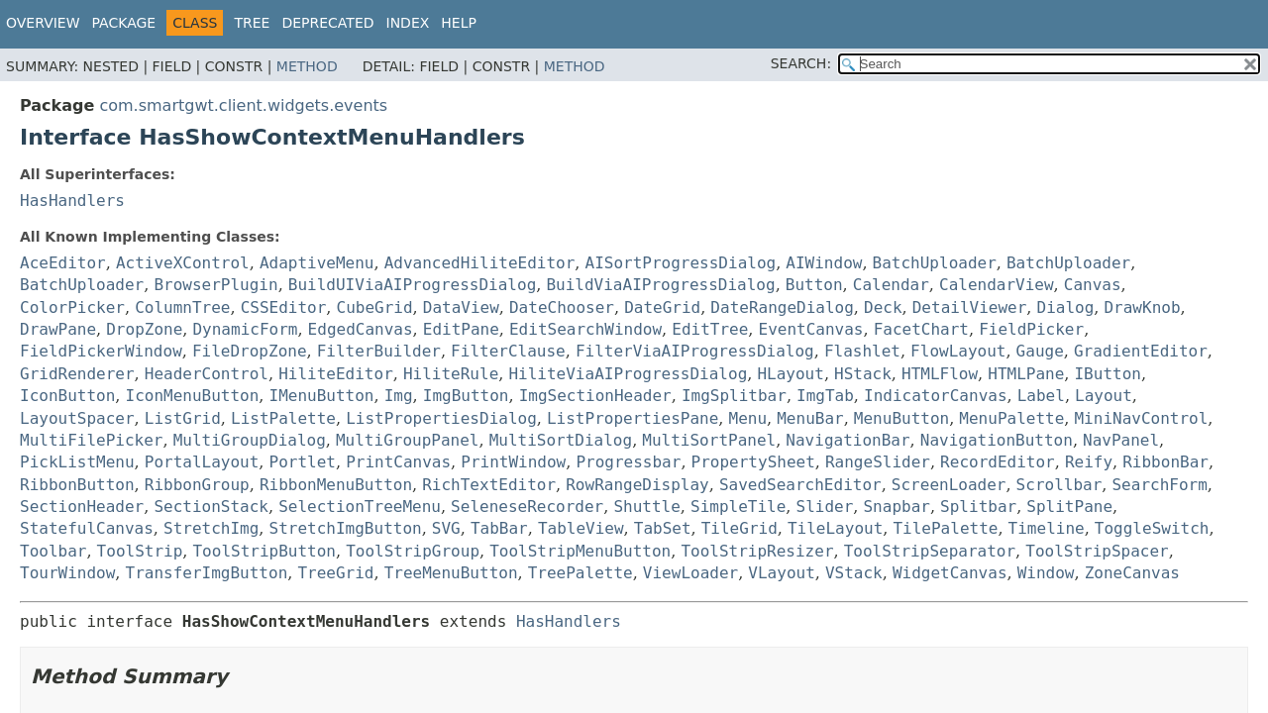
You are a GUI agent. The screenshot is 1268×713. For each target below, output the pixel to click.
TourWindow (67, 572)
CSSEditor (284, 307)
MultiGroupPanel (407, 440)
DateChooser (561, 307)
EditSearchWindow (585, 329)
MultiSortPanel (709, 440)
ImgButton (466, 395)
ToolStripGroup (412, 551)
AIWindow (824, 263)
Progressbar (628, 462)
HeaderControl (206, 373)
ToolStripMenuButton (580, 551)
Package (124, 23)
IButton (1107, 373)
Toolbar (53, 551)
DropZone (144, 329)
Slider (825, 506)
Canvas (1092, 284)
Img (398, 395)
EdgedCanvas (360, 329)
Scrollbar (1059, 484)
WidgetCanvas (950, 572)
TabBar (499, 528)
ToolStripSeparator (929, 551)
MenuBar (810, 418)
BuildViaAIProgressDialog (660, 284)
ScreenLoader (949, 484)
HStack (863, 373)
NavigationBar (847, 440)
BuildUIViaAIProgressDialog (412, 284)
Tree (251, 23)
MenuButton (901, 418)
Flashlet (862, 351)
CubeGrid (375, 307)
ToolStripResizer (757, 551)
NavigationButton (996, 440)
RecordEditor (997, 462)
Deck (883, 307)
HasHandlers (72, 200)
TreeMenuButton (451, 572)
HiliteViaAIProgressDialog (627, 373)
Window (1046, 572)
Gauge (1040, 351)
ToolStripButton (264, 551)
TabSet (662, 528)
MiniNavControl (1141, 418)
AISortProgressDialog (681, 263)
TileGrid (739, 528)
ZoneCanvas (1132, 572)
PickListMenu (77, 462)
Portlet (302, 462)
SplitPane (1069, 506)
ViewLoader (690, 572)
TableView (581, 528)
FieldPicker (1031, 329)
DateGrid (662, 307)
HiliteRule (450, 373)
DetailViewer (969, 307)
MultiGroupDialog (249, 440)
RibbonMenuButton (336, 484)
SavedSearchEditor (800, 484)
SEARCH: (801, 63)
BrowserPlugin (215, 284)
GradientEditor (1141, 351)
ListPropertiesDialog (441, 418)
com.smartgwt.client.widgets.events (243, 105)
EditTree (710, 329)
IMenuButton (321, 395)
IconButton (67, 395)
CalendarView (996, 284)
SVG (446, 528)
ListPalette (283, 418)
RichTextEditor (489, 484)
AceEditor (63, 263)
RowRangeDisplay (637, 484)
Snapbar (896, 506)
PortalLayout (202, 462)
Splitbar (978, 506)
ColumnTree (182, 307)
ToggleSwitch (1152, 528)
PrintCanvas (398, 462)
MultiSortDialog (561, 440)
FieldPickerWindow (101, 351)
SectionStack (211, 506)
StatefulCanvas (87, 528)
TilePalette (945, 528)
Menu (748, 418)
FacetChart (921, 329)
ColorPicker (72, 307)
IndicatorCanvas (935, 395)
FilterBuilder (379, 351)
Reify (1088, 462)
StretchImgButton (345, 528)
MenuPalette (1011, 418)
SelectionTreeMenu (359, 506)
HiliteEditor (335, 373)
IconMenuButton (193, 395)
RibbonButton (77, 484)
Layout (1103, 395)
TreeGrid (335, 572)
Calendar (891, 284)
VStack (854, 572)
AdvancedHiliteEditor (480, 263)
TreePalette (580, 572)
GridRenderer (77, 373)
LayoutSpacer (77, 418)
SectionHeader (82, 506)
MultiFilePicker (91, 440)
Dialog (1066, 307)
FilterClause (508, 351)
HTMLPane (1026, 373)
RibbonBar (1165, 462)
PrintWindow (513, 462)
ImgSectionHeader (595, 395)
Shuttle (646, 506)
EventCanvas (811, 329)
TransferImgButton (207, 572)
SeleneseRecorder (527, 506)
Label (1041, 395)
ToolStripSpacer (1097, 551)
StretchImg (211, 528)
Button (814, 284)
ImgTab (825, 395)
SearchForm (1159, 484)
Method (307, 66)
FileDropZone (249, 351)
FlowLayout (957, 351)
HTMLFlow (939, 373)
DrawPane (58, 329)
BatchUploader (935, 263)
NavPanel (1121, 440)
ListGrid (183, 418)
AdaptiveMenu (317, 263)
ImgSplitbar (734, 395)
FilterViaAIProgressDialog (695, 351)
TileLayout (835, 528)
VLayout (781, 572)
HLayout (790, 373)
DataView (461, 307)
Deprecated (327, 23)
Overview (43, 23)
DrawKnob (1142, 307)
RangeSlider (877, 462)
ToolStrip (140, 551)
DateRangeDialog (782, 307)
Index (408, 23)
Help (458, 23)
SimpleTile (738, 506)
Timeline (1046, 528)
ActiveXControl (183, 263)
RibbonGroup (197, 484)
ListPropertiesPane (632, 418)
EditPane (461, 329)
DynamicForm (244, 329)
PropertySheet (753, 462)
